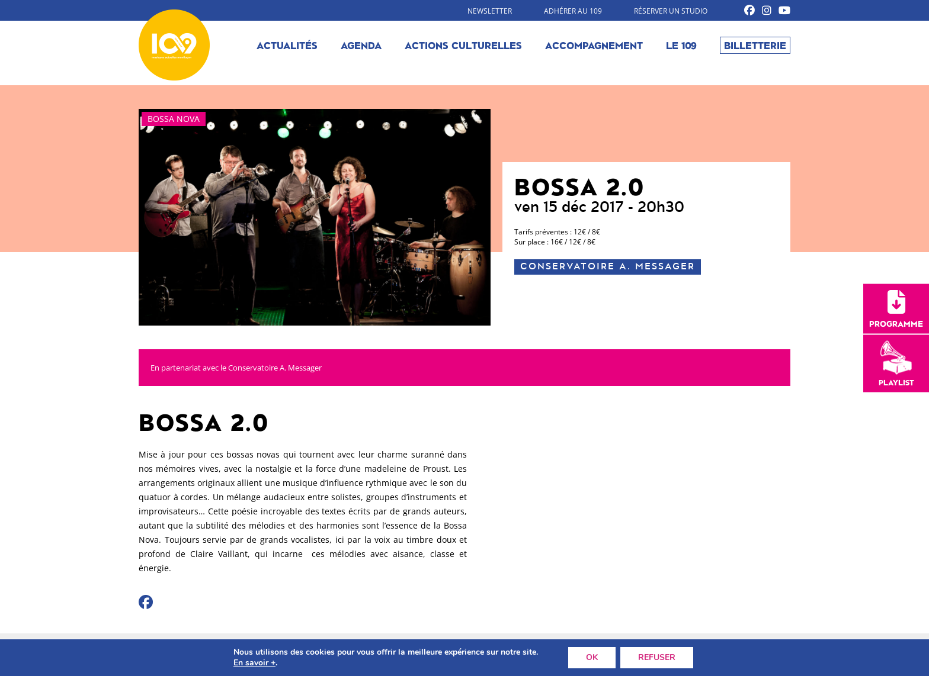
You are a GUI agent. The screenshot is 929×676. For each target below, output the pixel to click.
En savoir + (254, 663)
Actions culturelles (463, 45)
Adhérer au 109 (573, 11)
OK (592, 657)
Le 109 (681, 45)
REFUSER (656, 657)
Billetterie (755, 45)
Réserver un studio (670, 11)
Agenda (361, 45)
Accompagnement (594, 45)
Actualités (287, 45)
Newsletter (489, 11)
